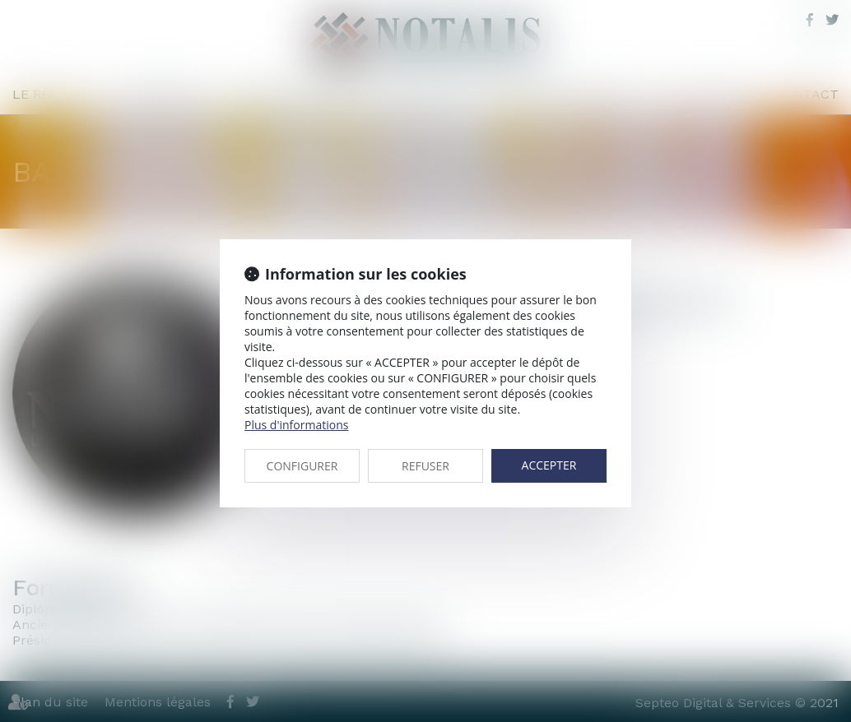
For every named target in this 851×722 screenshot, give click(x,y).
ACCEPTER (549, 465)
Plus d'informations (296, 425)
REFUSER (425, 466)
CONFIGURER (302, 466)
